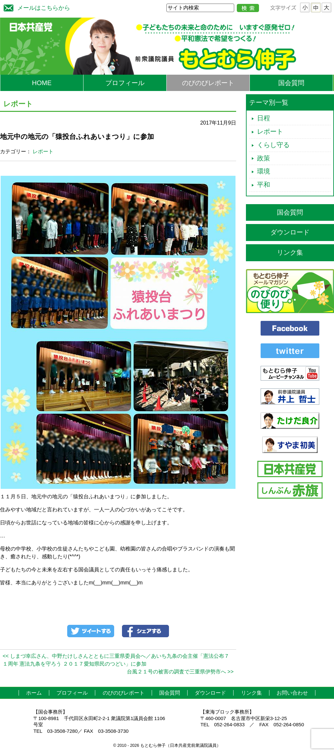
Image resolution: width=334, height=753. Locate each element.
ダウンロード (290, 232)
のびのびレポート (208, 82)
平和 (263, 184)
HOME (42, 82)
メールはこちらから (35, 7)
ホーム (34, 693)
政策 (263, 158)
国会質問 (291, 82)
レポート (43, 151)
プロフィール (124, 82)
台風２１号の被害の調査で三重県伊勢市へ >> (180, 671)
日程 (263, 118)
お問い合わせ (292, 693)
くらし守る (273, 144)
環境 (263, 171)
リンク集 (290, 252)
